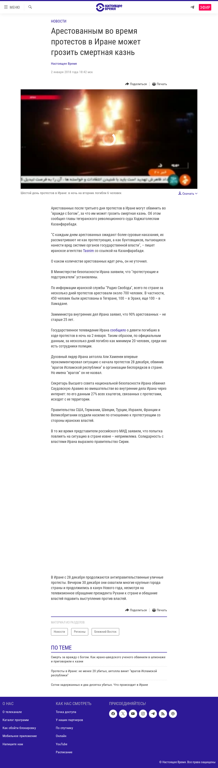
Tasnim (89, 250)
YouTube (61, 744)
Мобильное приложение (20, 736)
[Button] (136, 84)
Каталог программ (16, 720)
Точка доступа (66, 712)
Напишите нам (13, 744)
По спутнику (64, 728)
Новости (58, 21)
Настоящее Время (64, 64)
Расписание (64, 752)
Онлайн (61, 736)
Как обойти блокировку (19, 728)
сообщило (118, 330)
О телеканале (12, 712)
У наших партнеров (69, 720)
